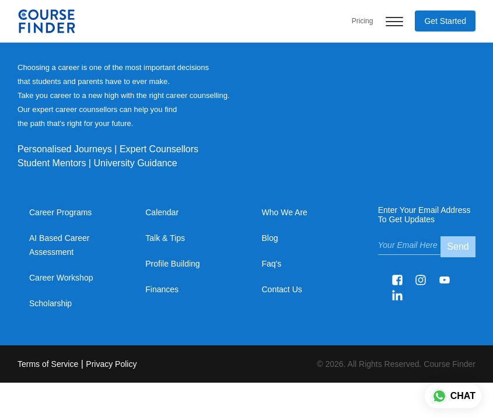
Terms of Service (48, 364)
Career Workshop (61, 277)
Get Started (445, 21)
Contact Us (282, 289)
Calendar (162, 212)
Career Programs (60, 212)
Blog (270, 238)
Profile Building (172, 263)
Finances (162, 289)
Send (457, 246)
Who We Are (284, 212)
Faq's (272, 263)
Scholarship (50, 303)
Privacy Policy (111, 364)
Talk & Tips (165, 238)
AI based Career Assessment (59, 245)
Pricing (362, 21)
